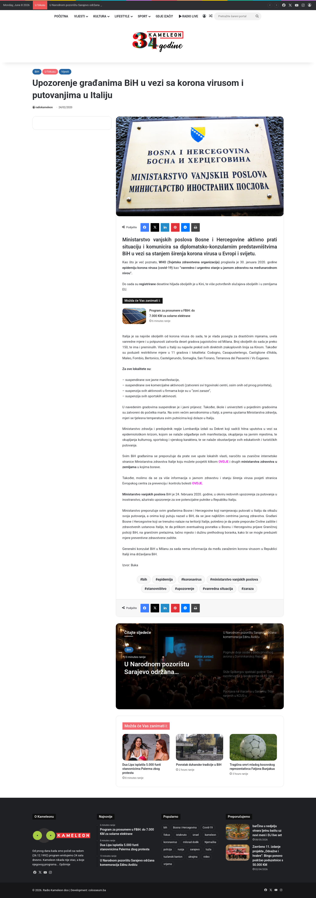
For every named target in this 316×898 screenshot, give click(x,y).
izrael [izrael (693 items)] (196, 834)
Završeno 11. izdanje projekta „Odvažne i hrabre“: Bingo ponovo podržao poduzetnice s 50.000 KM (268, 855)
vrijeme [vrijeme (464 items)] (168, 864)
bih (144, 579)
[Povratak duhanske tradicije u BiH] (199, 747)
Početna (61, 16)
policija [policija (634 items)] (168, 849)
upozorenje (185, 589)
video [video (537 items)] (206, 856)
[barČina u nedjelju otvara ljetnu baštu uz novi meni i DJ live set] (237, 832)
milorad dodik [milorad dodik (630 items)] (191, 842)
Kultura (99, 16)
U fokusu (50, 71)
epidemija (165, 579)
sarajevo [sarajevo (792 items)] (195, 849)
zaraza (248, 589)
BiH (37, 71)
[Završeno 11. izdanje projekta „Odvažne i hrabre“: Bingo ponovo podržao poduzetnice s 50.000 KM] (237, 853)
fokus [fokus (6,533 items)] (167, 834)
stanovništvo (156, 589)
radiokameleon (44, 107)
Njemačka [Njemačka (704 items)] (210, 842)
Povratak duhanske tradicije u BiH (198, 764)
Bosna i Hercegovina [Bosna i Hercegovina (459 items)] (185, 827)
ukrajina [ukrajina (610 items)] (192, 856)
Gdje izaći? (164, 16)
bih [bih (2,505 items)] (165, 827)
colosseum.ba (97, 890)
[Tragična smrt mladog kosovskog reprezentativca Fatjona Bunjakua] (253, 747)
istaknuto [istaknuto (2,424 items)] (181, 834)
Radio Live (188, 16)
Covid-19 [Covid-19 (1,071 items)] (208, 827)
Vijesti (79, 16)
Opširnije (64, 864)
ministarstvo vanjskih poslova (235, 579)
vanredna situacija (219, 589)
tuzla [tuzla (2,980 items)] (208, 849)
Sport (143, 16)
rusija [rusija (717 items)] (181, 849)
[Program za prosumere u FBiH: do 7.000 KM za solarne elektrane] (134, 316)
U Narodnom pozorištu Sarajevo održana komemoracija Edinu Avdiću (164, 668)
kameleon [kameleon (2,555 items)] (210, 834)
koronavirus (192, 579)
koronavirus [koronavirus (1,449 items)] (170, 842)
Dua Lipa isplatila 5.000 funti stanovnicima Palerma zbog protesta (141, 769)
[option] (200, 666)
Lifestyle (122, 16)
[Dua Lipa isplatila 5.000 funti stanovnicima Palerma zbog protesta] (146, 747)
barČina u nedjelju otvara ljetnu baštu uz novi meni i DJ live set (267, 830)
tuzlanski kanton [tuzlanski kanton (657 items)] (173, 856)
